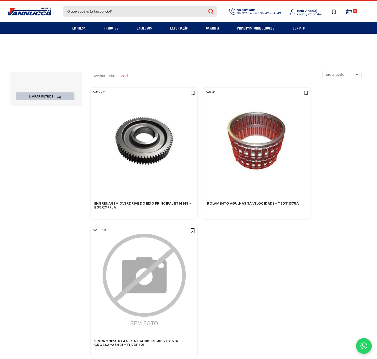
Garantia (212, 28)
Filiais (109, 270)
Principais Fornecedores (255, 28)
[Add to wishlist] (149, 92)
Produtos (111, 28)
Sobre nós (114, 244)
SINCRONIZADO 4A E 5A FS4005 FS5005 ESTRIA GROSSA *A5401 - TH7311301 (260, 164)
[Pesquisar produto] (211, 11)
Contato (299, 28)
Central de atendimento (186, 253)
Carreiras (113, 261)
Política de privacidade (186, 244)
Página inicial (104, 75)
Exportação (179, 28)
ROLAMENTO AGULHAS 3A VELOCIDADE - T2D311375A (185, 162)
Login (301, 14)
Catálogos (144, 28)
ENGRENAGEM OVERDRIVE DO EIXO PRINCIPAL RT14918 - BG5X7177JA (117, 164)
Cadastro (315, 14)
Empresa (78, 28)
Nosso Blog (114, 253)
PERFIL (124, 75)
